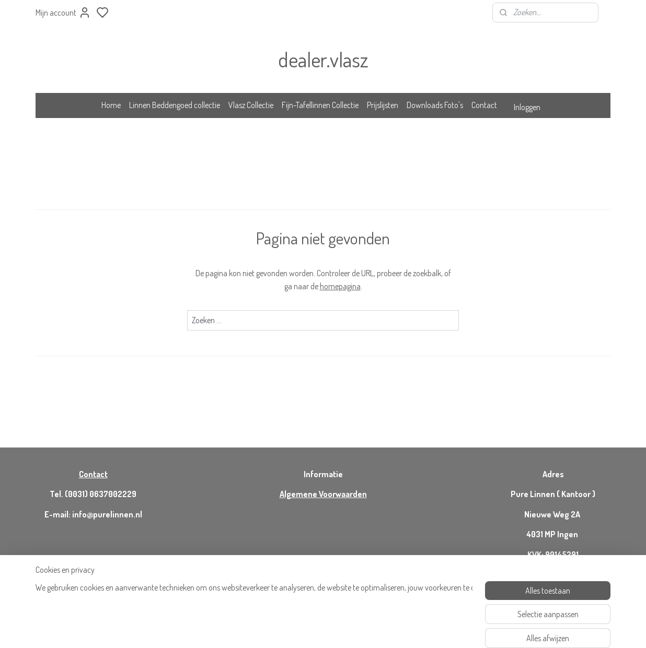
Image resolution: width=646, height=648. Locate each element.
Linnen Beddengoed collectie (174, 105)
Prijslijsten (382, 105)
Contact (484, 105)
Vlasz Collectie (250, 105)
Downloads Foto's (435, 105)
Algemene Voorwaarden (323, 494)
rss (365, 628)
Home (111, 105)
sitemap (349, 628)
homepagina (340, 286)
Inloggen (527, 107)
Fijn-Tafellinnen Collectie (320, 105)
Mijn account (63, 12)
